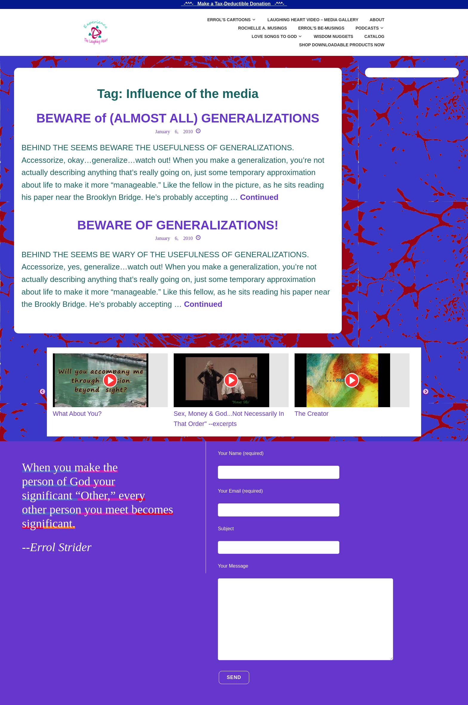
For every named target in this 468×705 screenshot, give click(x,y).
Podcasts (367, 28)
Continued (259, 197)
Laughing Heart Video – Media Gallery (312, 19)
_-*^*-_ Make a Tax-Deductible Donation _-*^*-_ (234, 3)
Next (426, 392)
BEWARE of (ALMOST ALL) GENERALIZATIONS (178, 118)
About (377, 19)
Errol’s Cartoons (228, 19)
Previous (42, 392)
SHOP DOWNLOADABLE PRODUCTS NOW (341, 44)
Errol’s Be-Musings (321, 28)
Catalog (374, 36)
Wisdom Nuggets (333, 36)
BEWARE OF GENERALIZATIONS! (178, 225)
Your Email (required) (240, 490)
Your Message (233, 565)
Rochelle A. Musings (262, 28)
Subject (226, 528)
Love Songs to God (274, 36)
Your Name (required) (241, 453)
